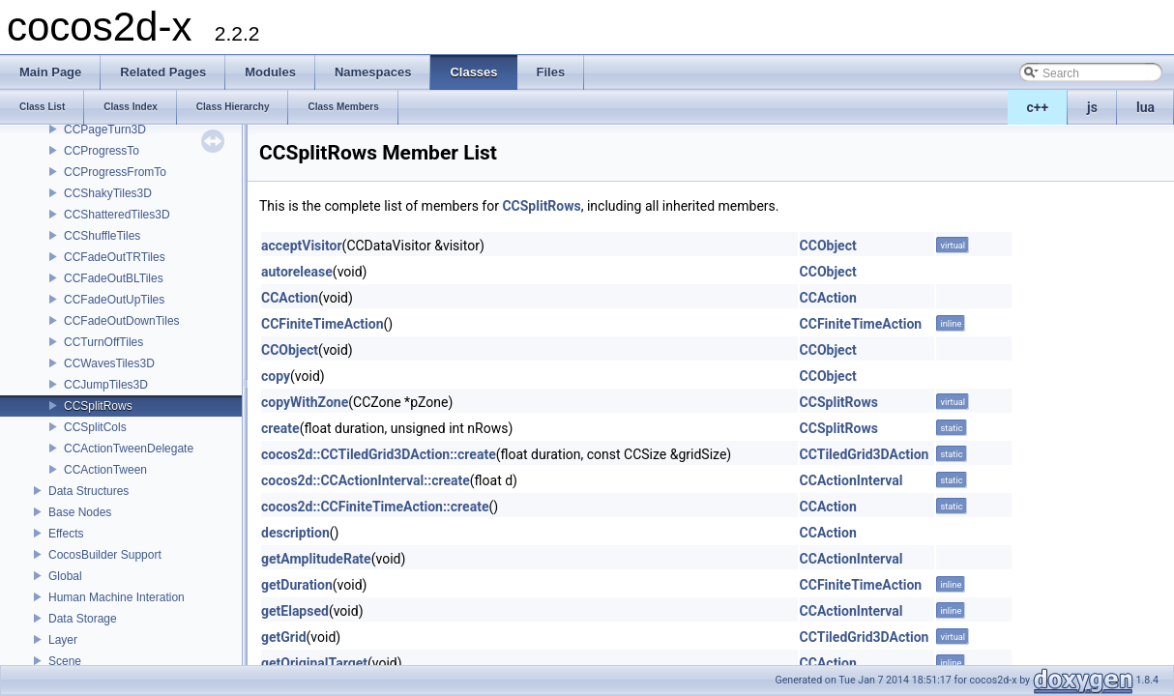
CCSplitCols (95, 427)
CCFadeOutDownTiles (122, 321)
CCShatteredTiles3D (117, 214)
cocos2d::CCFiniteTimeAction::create (374, 506)
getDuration (297, 585)
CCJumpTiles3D (106, 385)
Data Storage (82, 618)
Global (65, 576)
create (280, 428)
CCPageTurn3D (105, 129)
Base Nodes (79, 512)
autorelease (297, 271)
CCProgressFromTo (115, 172)
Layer (62, 640)
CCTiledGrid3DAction (864, 454)
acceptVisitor (301, 245)
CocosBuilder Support (104, 555)
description (295, 532)
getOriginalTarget (314, 663)
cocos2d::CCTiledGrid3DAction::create (378, 454)
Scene (64, 661)
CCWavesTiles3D (109, 363)
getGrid (284, 637)
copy (275, 376)
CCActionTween (105, 470)
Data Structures (88, 491)
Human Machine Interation (116, 597)
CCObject (828, 245)
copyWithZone (304, 402)
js (1092, 107)
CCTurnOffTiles (103, 342)
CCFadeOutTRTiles (114, 257)
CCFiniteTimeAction (322, 324)
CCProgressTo (101, 151)
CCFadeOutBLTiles (113, 278)
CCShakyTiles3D (108, 193)
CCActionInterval (851, 480)
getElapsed (295, 611)
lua (1145, 107)
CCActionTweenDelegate (128, 448)
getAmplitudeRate (316, 558)
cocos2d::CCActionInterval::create (365, 480)
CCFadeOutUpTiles (114, 299)
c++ (1038, 107)
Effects (65, 533)
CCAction (289, 297)
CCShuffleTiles (102, 236)
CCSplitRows (98, 406)
